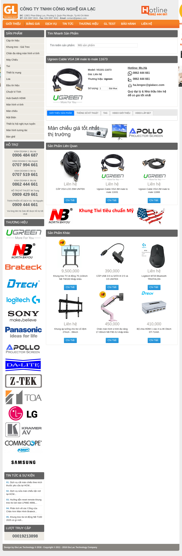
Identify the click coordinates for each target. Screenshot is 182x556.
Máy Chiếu (12, 59)
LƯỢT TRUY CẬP (18, 528)
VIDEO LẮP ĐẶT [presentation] (143, 113)
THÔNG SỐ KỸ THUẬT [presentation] (87, 113)
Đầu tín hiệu (12, 85)
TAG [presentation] (105, 113)
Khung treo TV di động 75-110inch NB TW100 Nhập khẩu (70, 277)
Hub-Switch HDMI (15, 98)
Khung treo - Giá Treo (18, 47)
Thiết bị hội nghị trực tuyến (20, 123)
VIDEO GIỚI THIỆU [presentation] (121, 113)
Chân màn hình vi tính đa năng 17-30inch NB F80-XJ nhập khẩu (112, 330)
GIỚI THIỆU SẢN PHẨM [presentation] (60, 113)
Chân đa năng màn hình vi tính (22, 53)
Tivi (8, 66)
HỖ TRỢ (12, 144)
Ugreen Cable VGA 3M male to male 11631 (112, 190)
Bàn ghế (10, 136)
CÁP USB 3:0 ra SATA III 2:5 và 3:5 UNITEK (112, 277)
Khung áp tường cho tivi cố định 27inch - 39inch (70, 330)
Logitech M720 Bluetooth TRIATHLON (154, 277)
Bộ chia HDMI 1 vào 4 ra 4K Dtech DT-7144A (154, 330)
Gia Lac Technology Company (82, 547)
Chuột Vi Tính (13, 91)
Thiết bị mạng (13, 72)
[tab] (60, 113)
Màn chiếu (12, 111)
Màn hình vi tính (15, 104)
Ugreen (108, 79)
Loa (8, 79)
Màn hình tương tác (16, 130)
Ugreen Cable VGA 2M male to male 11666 (154, 190)
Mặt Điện (11, 117)
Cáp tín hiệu (12, 40)
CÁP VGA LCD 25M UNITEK (70, 189)
